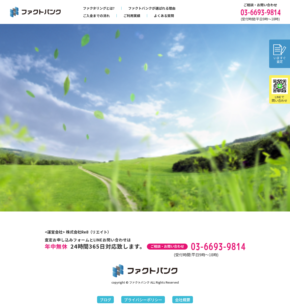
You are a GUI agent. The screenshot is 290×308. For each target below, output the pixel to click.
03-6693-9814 (260, 12)
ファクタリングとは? (99, 8)
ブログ (105, 299)
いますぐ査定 (279, 54)
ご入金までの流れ (96, 15)
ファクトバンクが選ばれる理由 (151, 8)
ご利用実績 (131, 15)
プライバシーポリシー (143, 299)
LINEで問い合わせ (280, 90)
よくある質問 (164, 15)
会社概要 (182, 299)
